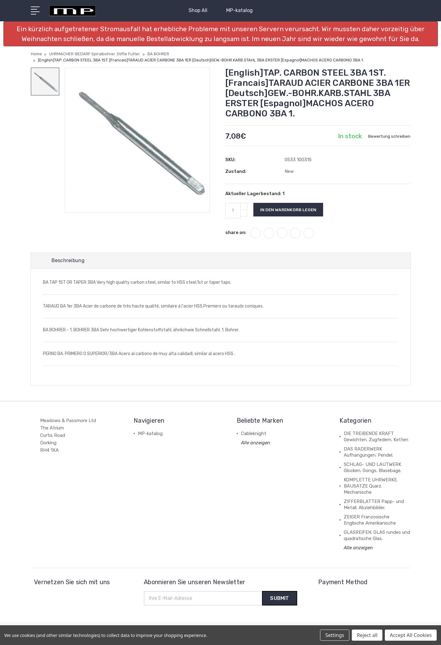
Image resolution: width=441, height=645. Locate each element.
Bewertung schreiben (389, 136)
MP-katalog (239, 10)
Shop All (201, 10)
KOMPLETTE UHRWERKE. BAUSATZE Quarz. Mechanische (371, 486)
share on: (235, 232)
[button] (220, 33)
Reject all (367, 635)
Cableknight (253, 434)
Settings (334, 635)
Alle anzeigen (255, 443)
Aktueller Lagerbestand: (255, 193)
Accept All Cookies (411, 635)
